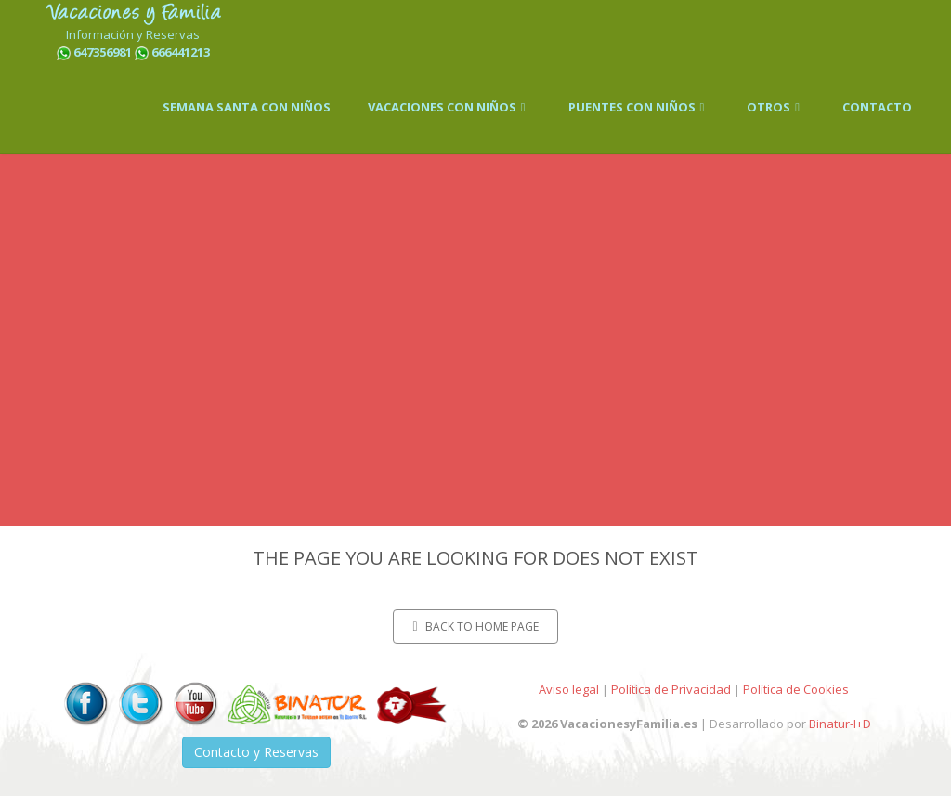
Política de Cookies (796, 689)
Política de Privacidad (671, 689)
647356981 (102, 52)
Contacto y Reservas (256, 752)
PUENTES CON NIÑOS (639, 106)
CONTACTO (877, 106)
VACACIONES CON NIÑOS (449, 106)
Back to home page (475, 626)
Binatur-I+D (840, 723)
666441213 (180, 52)
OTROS (776, 106)
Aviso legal (569, 689)
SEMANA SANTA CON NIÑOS (247, 106)
